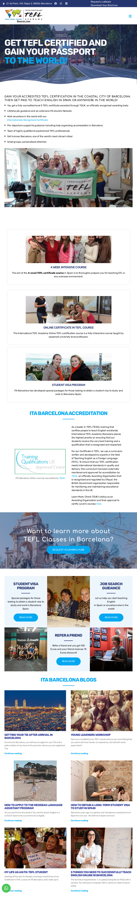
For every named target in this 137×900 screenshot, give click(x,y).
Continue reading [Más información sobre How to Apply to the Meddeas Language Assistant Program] (13, 820)
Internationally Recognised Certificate (27, 120)
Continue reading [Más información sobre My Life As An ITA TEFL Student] (13, 891)
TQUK (18, 478)
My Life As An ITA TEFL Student (26, 872)
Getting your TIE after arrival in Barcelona (28, 736)
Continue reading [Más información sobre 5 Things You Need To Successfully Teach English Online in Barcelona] (79, 891)
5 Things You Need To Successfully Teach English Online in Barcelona (101, 873)
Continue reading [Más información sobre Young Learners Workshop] (79, 753)
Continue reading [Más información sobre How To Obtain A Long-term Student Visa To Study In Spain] (79, 820)
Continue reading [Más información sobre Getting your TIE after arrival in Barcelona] (13, 753)
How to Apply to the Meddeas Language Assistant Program (33, 806)
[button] (130, 15)
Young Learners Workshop (91, 735)
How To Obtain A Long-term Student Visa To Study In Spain (100, 806)
